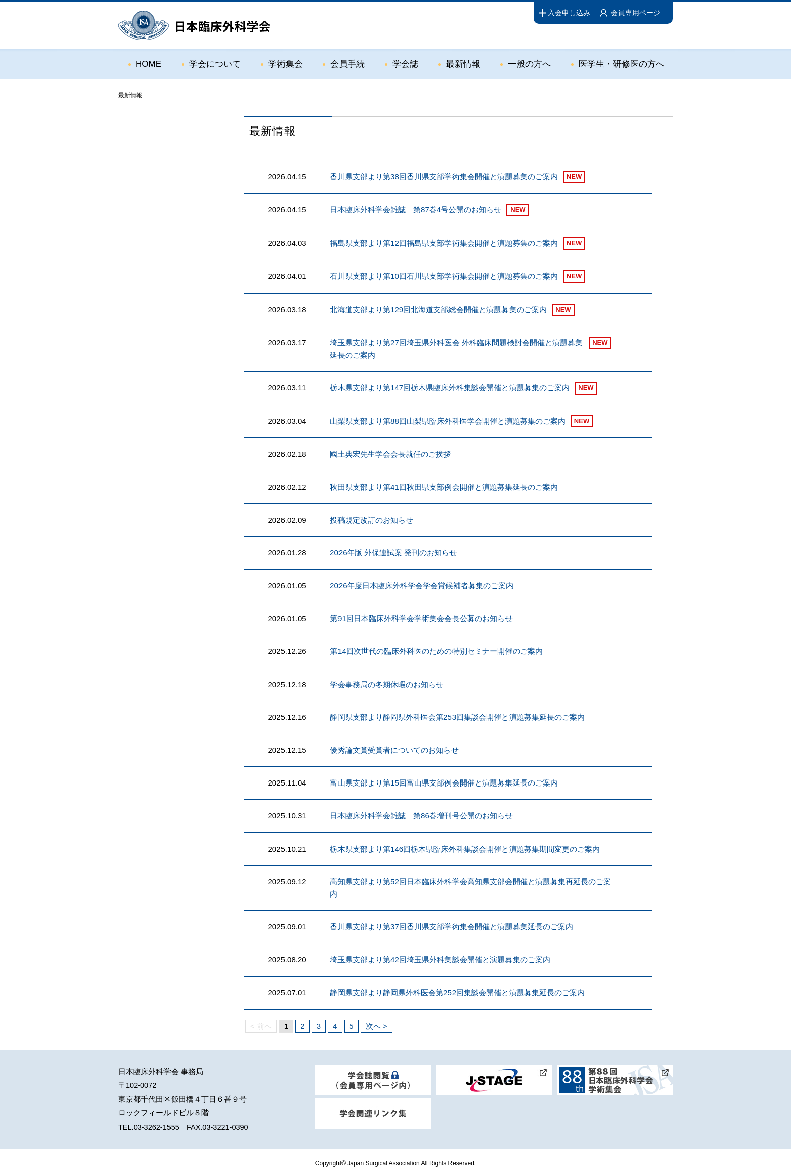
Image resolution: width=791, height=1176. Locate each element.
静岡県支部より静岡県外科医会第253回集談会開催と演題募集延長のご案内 (457, 716)
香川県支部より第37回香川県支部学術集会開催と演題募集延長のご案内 (451, 925)
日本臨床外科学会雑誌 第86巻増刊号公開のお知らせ (421, 814)
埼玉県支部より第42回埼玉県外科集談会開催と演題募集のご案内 (440, 958)
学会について (215, 64)
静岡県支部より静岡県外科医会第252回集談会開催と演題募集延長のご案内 (457, 990)
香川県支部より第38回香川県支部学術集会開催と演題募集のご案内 (444, 176)
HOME (148, 64)
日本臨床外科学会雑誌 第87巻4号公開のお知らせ (415, 209)
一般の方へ (529, 64)
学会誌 (405, 64)
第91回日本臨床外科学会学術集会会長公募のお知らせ (421, 617)
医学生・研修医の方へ (621, 64)
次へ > (376, 1024)
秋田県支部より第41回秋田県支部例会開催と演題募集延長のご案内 (444, 486)
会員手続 (347, 64)
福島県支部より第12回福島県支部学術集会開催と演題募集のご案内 (444, 243)
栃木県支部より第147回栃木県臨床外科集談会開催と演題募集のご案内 (450, 387)
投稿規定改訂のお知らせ (371, 519)
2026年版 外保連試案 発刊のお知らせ (393, 552)
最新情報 (463, 64)
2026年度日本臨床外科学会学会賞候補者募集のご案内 (421, 585)
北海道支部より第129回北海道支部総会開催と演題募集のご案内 (438, 309)
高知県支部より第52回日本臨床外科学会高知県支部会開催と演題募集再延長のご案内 (470, 886)
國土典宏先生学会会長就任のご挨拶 (390, 454)
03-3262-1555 (156, 1125)
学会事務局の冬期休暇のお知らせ (386, 683)
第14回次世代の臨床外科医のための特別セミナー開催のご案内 (436, 650)
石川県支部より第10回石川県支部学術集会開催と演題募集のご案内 (444, 276)
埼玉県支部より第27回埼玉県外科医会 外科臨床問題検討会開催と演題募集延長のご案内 (456, 348)
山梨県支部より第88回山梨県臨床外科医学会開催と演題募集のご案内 (448, 420)
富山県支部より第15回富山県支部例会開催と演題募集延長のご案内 (444, 781)
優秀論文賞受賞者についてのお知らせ (394, 749)
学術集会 (285, 64)
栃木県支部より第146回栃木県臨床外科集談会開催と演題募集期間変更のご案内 (465, 847)
